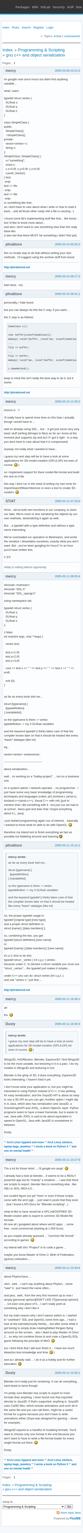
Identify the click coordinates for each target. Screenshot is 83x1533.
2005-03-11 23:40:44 (68, 1267)
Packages (22, 7)
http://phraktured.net (17, 267)
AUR (70, 7)
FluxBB (75, 1518)
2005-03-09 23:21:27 (68, 70)
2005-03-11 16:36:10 (68, 999)
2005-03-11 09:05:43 (68, 576)
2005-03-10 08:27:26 (68, 276)
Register (38, 27)
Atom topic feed (71, 1512)
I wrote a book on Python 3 (51, 1146)
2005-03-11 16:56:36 (68, 1024)
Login (50, 27)
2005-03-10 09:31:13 (68, 294)
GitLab (45, 7)
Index (6, 27)
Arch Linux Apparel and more (25, 1142)
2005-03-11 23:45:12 (68, 1372)
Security (59, 7)
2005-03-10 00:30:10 (68, 244)
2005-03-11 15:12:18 (68, 845)
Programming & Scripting (41, 50)
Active (57, 36)
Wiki (35, 7)
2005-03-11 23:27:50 (68, 1159)
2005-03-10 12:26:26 (68, 401)
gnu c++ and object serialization (35, 55)
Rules (15, 27)
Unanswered (72, 36)
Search (26, 27)
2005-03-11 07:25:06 (68, 501)
